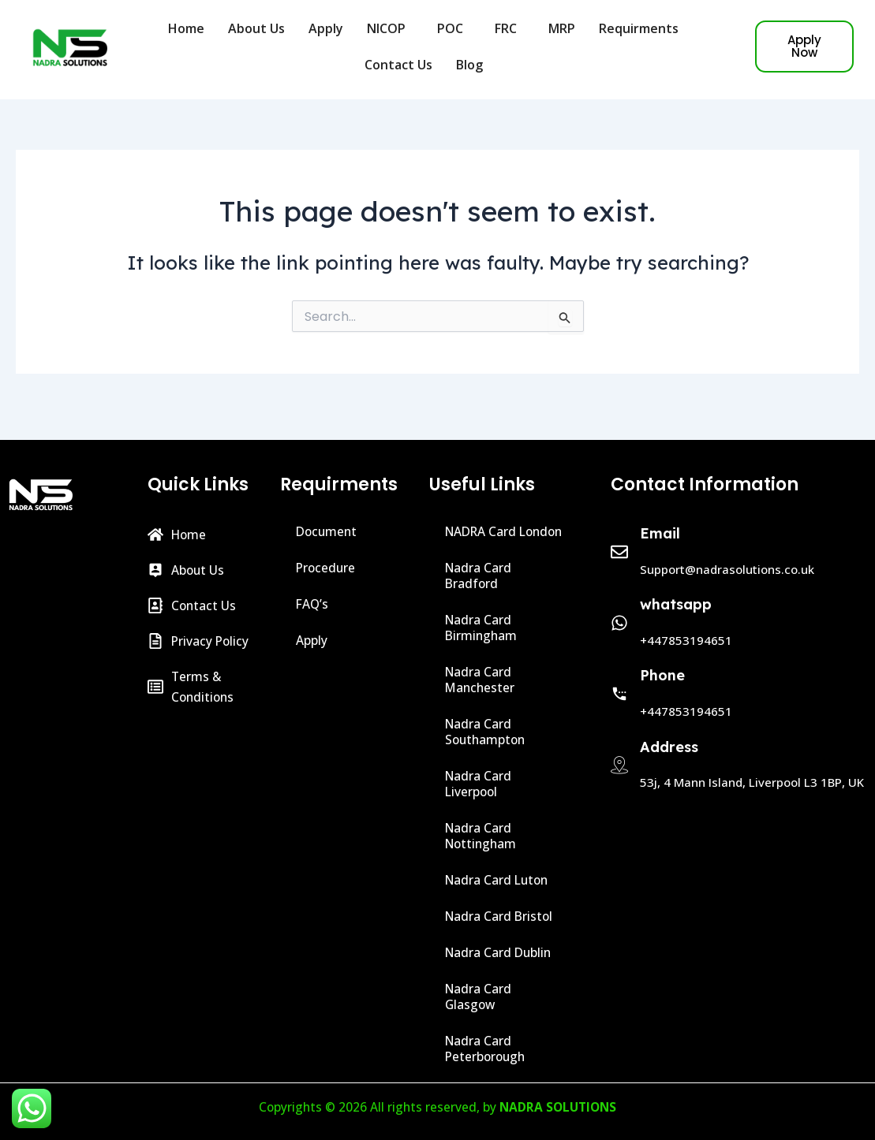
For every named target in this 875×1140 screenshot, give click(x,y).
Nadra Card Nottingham (482, 835)
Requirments (642, 28)
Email (660, 518)
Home (186, 28)
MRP (561, 28)
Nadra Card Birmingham (482, 627)
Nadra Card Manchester (481, 679)
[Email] (619, 536)
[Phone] (619, 678)
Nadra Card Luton (498, 880)
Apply (325, 28)
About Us (256, 28)
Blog (473, 64)
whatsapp (676, 588)
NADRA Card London (482, 523)
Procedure (326, 552)
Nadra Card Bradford (479, 575)
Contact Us (398, 64)
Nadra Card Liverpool (479, 783)
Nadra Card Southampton (487, 731)
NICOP (390, 28)
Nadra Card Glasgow (479, 996)
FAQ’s (313, 588)
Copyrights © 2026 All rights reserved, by (437, 1107)
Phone (662, 659)
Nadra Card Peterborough (487, 1048)
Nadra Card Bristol (500, 916)
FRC (510, 28)
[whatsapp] (619, 607)
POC (454, 28)
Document (328, 515)
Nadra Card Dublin (500, 952)
